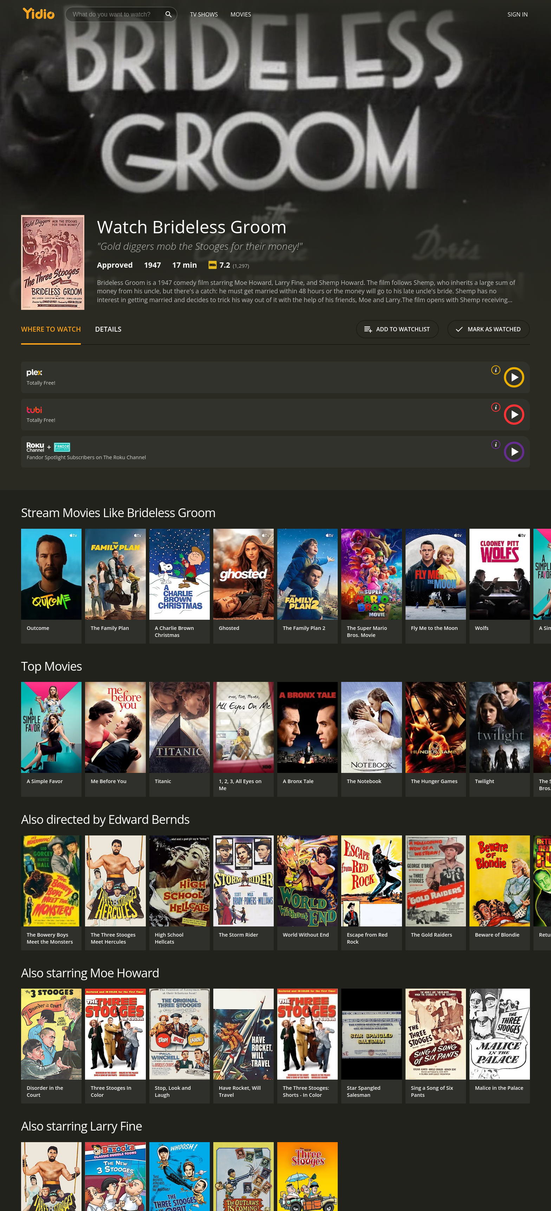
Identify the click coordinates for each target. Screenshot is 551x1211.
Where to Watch (51, 329)
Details (108, 329)
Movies (241, 14)
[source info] (494, 370)
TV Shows (204, 14)
